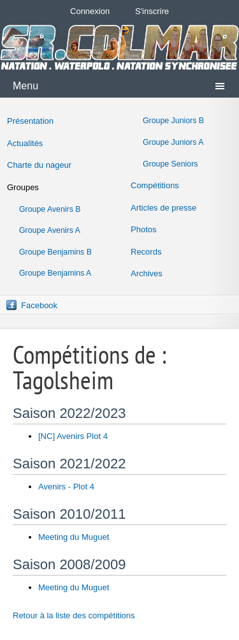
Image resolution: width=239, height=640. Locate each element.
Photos (143, 229)
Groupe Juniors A (173, 142)
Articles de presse (163, 207)
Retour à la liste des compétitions (73, 615)
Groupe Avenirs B (50, 209)
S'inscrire (152, 11)
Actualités (25, 143)
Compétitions (155, 185)
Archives (147, 273)
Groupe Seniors (170, 164)
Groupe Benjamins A (55, 273)
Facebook (39, 305)
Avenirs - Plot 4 (66, 486)
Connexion (90, 11)
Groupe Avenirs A (49, 230)
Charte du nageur (39, 165)
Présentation (30, 121)
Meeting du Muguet (73, 537)
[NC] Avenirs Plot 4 (73, 436)
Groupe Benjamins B (55, 252)
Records (146, 252)
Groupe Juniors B (173, 120)
